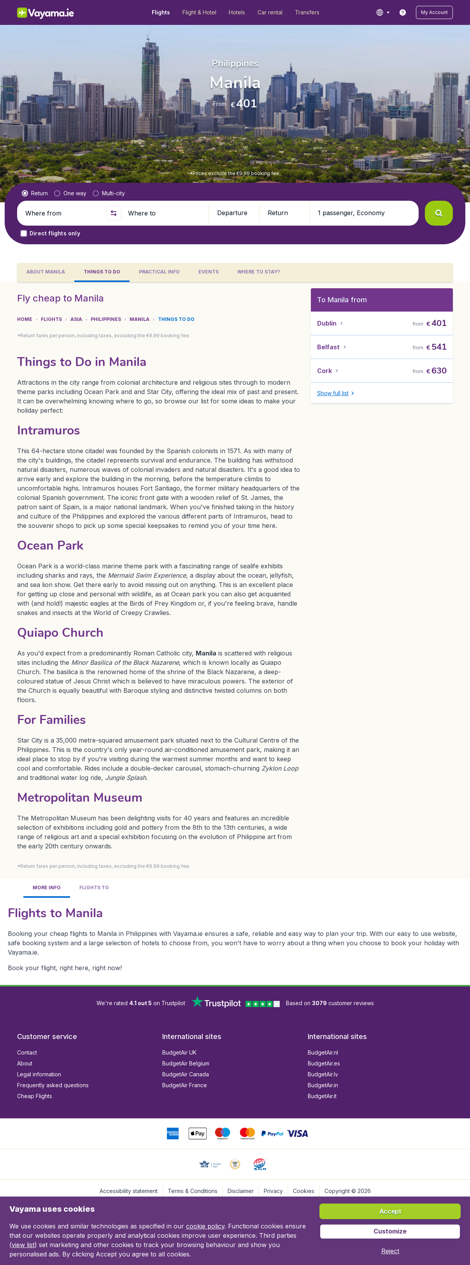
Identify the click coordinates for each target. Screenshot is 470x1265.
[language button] (382, 12)
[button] (434, 12)
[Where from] (62, 213)
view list (23, 1245)
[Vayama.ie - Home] (56, 12)
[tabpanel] (235, 633)
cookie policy (205, 1226)
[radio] (35, 193)
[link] (403, 12)
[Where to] (165, 213)
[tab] (45, 272)
